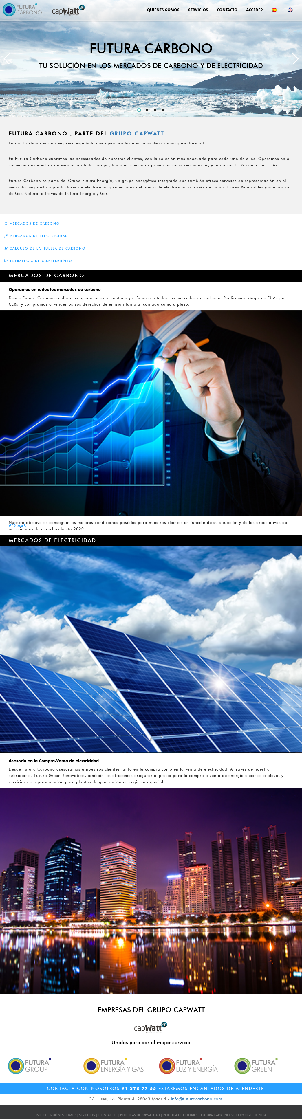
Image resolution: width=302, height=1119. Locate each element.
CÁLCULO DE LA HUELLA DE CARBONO (45, 248)
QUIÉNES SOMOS (163, 10)
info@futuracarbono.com (196, 1099)
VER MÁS (17, 526)
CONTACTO (227, 10)
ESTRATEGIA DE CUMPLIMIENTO (38, 261)
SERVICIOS (198, 10)
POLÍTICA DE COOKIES (180, 1115)
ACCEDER (254, 10)
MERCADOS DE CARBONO (32, 223)
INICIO (41, 1115)
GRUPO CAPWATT (137, 134)
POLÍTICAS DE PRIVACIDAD (140, 1115)
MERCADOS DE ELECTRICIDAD (36, 236)
